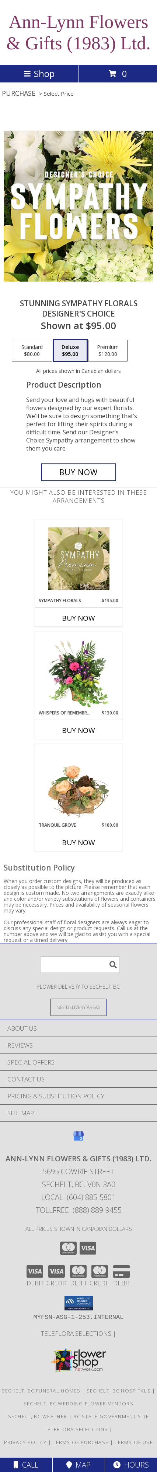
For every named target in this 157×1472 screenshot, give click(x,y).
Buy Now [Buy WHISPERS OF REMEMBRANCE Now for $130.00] (78, 730)
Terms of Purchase (80, 1442)
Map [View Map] (78, 1465)
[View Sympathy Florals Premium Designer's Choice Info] (78, 558)
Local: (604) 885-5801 (78, 1197)
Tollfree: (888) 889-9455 (79, 1210)
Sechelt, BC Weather (37, 1416)
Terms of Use (134, 1442)
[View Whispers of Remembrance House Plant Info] (78, 670)
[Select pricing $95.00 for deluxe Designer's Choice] (70, 350)
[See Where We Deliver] (78, 1006)
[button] (78, 1303)
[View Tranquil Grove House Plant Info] (78, 783)
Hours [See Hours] (131, 1465)
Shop (39, 73)
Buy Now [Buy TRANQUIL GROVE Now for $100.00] (78, 842)
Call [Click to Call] (26, 1465)
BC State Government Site (111, 1416)
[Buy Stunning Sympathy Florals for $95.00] (78, 472)
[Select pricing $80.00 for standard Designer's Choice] (32, 350)
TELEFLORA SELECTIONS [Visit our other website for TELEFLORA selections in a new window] (77, 1333)
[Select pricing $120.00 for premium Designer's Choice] (107, 350)
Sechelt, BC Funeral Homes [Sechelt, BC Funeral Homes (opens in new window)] (40, 1390)
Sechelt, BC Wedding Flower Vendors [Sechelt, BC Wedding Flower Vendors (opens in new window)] (78, 1403)
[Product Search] (80, 964)
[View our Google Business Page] (78, 1139)
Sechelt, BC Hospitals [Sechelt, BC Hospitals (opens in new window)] (119, 1390)
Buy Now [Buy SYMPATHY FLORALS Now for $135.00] (78, 618)
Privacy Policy (25, 1442)
